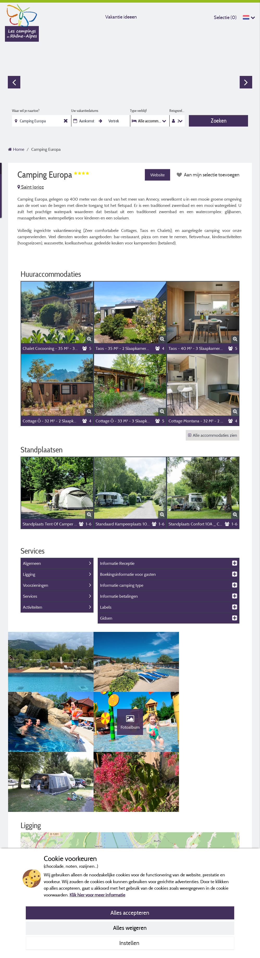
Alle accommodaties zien (212, 435)
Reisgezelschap (177, 110)
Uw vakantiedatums (84, 110)
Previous (14, 82)
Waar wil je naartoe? (25, 110)
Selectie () (225, 17)
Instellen (130, 942)
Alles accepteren (129, 912)
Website (157, 174)
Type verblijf (138, 110)
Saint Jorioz (30, 187)
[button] (130, 823)
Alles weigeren (130, 927)
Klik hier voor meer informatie (97, 894)
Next (246, 82)
